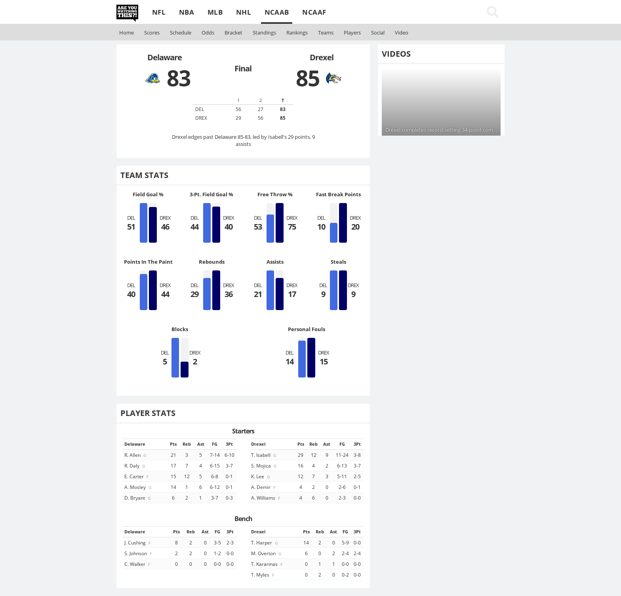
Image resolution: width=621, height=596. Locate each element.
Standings (264, 32)
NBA (186, 12)
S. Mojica (264, 465)
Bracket (233, 32)
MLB (215, 12)
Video (401, 32)
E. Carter (137, 476)
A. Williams (266, 497)
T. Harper (265, 542)
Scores (152, 32)
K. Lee (261, 476)
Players (352, 32)
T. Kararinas (267, 564)
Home (126, 32)
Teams (325, 32)
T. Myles (263, 574)
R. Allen (135, 455)
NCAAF (314, 12)
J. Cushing (138, 542)
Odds (208, 32)
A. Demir (263, 487)
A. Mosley (138, 487)
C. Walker (137, 564)
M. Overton (266, 553)
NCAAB (277, 12)
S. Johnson (138, 553)
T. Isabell (264, 455)
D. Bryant (138, 497)
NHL (243, 12)
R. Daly (135, 465)
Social (378, 32)
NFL (159, 12)
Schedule (180, 32)
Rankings (297, 32)
